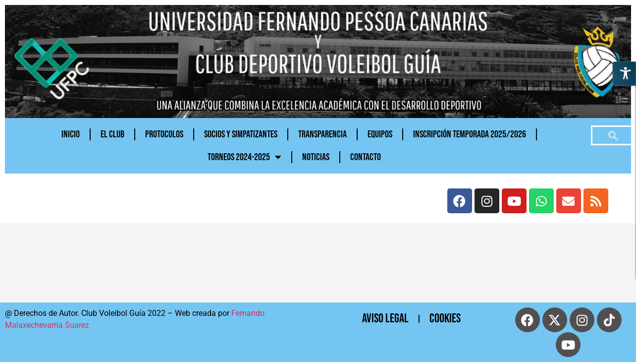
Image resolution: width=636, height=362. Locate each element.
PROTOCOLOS (164, 134)
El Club (112, 134)
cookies (445, 318)
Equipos (380, 134)
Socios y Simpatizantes (240, 134)
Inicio (70, 134)
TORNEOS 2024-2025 (244, 157)
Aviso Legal (385, 318)
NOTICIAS (315, 157)
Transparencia (322, 134)
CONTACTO (365, 157)
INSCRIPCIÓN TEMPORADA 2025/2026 (469, 134)
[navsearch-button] (613, 135)
